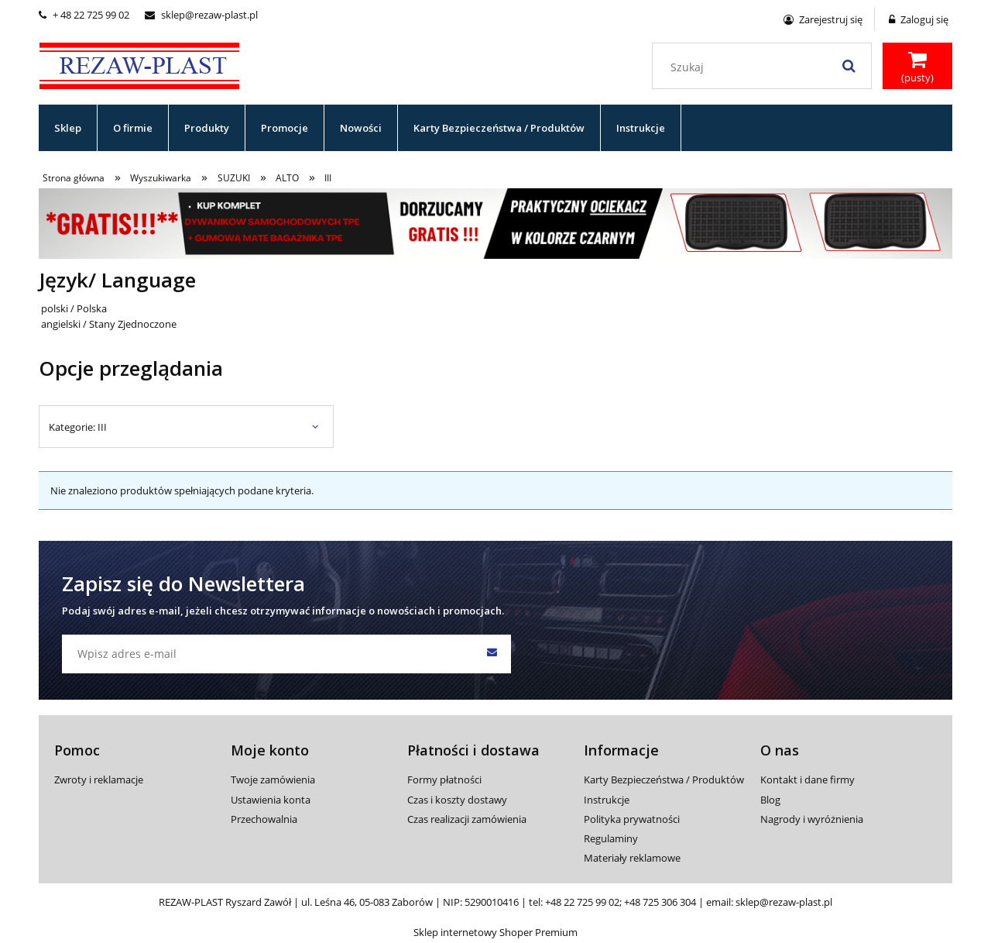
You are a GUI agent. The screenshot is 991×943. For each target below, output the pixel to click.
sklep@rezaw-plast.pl (201, 15)
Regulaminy (611, 838)
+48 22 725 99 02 (582, 902)
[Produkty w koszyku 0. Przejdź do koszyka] (917, 67)
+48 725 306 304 (660, 902)
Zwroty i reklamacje (98, 779)
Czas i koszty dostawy (457, 800)
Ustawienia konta (270, 800)
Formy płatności (444, 779)
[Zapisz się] (491, 654)
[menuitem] (68, 128)
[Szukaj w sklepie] (765, 67)
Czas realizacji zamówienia (466, 819)
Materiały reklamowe (632, 858)
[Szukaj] (848, 66)
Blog (770, 800)
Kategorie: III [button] (78, 427)
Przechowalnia (264, 819)
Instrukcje (606, 800)
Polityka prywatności (632, 819)
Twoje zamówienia (273, 779)
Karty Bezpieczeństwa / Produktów (664, 779)
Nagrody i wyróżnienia (811, 819)
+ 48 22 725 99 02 (84, 15)
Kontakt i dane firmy (807, 779)
